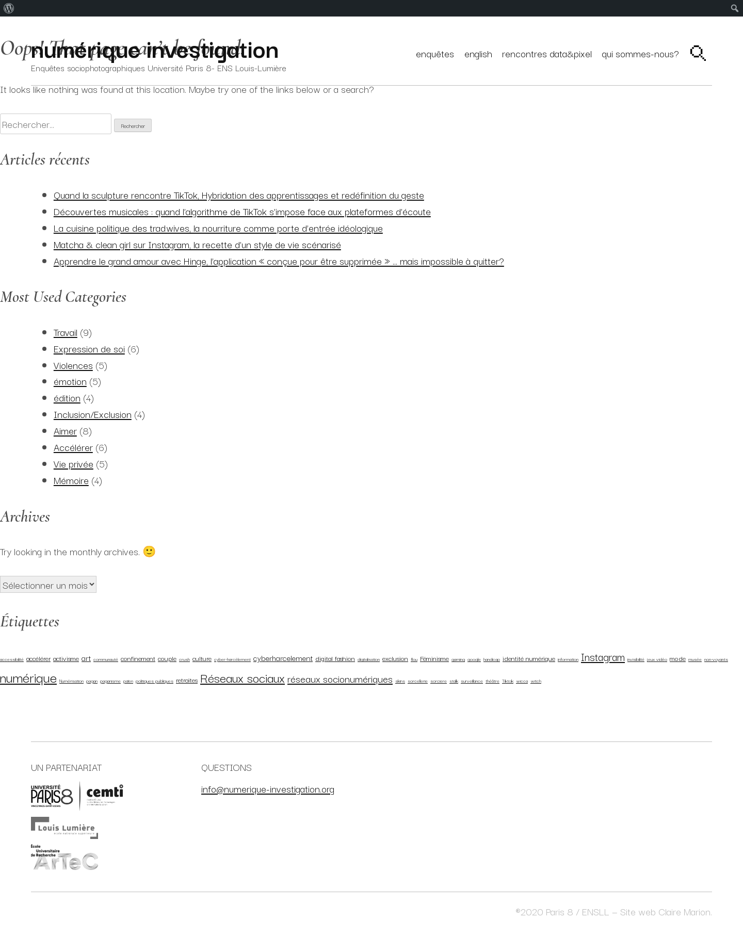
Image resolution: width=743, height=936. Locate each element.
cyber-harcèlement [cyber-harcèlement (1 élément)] (232, 659)
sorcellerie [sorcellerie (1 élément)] (418, 680)
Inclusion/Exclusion (93, 413)
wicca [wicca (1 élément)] (522, 680)
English (478, 52)
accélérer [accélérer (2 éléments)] (38, 658)
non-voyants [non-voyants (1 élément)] (716, 659)
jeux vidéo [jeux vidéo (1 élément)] (657, 659)
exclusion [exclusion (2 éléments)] (395, 658)
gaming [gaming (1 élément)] (458, 659)
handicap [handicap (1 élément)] (491, 659)
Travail (65, 331)
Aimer (65, 430)
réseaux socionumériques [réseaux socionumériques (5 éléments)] (340, 678)
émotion (70, 380)
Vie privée (73, 463)
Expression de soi (89, 348)
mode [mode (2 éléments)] (678, 658)
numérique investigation (155, 47)
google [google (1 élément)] (474, 659)
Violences (73, 364)
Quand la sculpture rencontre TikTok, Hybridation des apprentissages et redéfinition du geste (239, 194)
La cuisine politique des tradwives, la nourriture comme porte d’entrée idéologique (218, 227)
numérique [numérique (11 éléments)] (28, 677)
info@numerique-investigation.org (267, 788)
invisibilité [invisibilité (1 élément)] (635, 659)
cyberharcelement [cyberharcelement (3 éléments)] (283, 657)
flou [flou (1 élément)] (414, 659)
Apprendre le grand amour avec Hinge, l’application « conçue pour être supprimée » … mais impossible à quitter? (279, 260)
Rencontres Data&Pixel (547, 52)
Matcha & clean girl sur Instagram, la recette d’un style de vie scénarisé (197, 243)
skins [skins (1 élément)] (400, 680)
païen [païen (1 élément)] (128, 680)
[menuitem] (9, 8)
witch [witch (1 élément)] (535, 680)
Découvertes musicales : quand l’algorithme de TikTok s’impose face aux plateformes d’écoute (242, 210)
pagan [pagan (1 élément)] (92, 680)
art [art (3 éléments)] (86, 657)
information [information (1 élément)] (568, 659)
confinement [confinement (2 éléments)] (138, 658)
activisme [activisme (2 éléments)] (66, 658)
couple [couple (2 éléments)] (167, 658)
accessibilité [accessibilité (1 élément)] (12, 659)
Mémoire (71, 479)
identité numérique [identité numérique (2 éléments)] (529, 658)
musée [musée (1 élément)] (695, 659)
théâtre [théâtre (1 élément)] (492, 680)
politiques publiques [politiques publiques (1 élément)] (154, 680)
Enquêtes (435, 52)
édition (67, 397)
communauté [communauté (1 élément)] (105, 659)
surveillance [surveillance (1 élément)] (472, 680)
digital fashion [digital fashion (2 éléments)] (335, 658)
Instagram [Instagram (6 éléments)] (603, 656)
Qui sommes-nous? (640, 52)
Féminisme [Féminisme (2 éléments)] (434, 658)
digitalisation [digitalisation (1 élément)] (369, 659)
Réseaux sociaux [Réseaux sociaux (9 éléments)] (242, 677)
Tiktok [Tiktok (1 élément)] (507, 680)
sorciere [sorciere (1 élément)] (438, 680)
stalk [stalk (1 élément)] (453, 680)
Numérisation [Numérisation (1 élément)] (71, 680)
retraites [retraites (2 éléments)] (187, 679)
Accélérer (73, 446)
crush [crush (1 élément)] (184, 659)
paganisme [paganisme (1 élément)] (110, 680)
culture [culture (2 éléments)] (202, 658)
